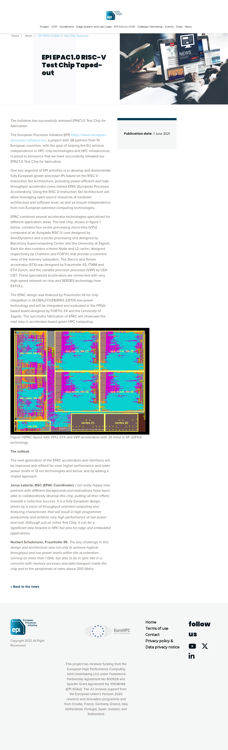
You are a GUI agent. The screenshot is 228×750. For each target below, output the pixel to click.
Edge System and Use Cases (94, 26)
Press (179, 26)
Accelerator (67, 26)
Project (44, 26)
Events (169, 26)
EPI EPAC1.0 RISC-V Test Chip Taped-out (64, 35)
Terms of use (156, 628)
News (188, 26)
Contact (152, 635)
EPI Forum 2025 (124, 26)
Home (15, 35)
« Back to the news (24, 587)
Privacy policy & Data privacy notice (162, 644)
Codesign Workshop (150, 26)
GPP (54, 26)
